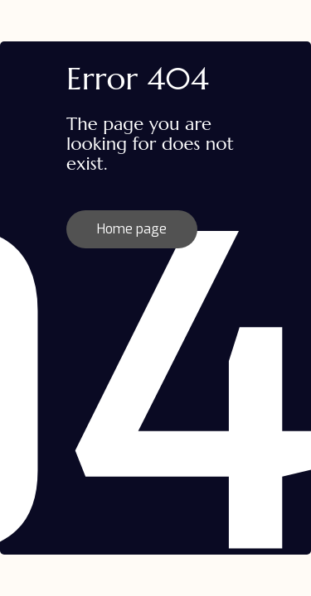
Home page (132, 229)
